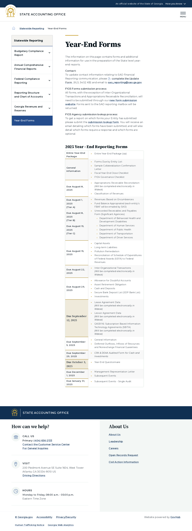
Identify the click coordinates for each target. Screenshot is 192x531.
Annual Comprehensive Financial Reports (28, 67)
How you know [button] (173, 4)
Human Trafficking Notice (29, 525)
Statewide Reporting (32, 28)
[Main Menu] (183, 14)
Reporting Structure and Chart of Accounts (28, 94)
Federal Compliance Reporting (27, 80)
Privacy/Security (66, 517)
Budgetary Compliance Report (28, 53)
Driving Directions (33, 475)
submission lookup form (103, 122)
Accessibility (44, 517)
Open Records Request (123, 455)
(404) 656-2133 (43, 440)
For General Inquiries (35, 448)
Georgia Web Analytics (61, 525)
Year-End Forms (24, 120)
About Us (115, 434)
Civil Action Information (124, 462)
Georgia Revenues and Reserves (28, 108)
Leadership (116, 441)
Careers (113, 448)
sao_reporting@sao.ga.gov (125, 82)
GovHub (175, 517)
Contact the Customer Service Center (46, 444)
